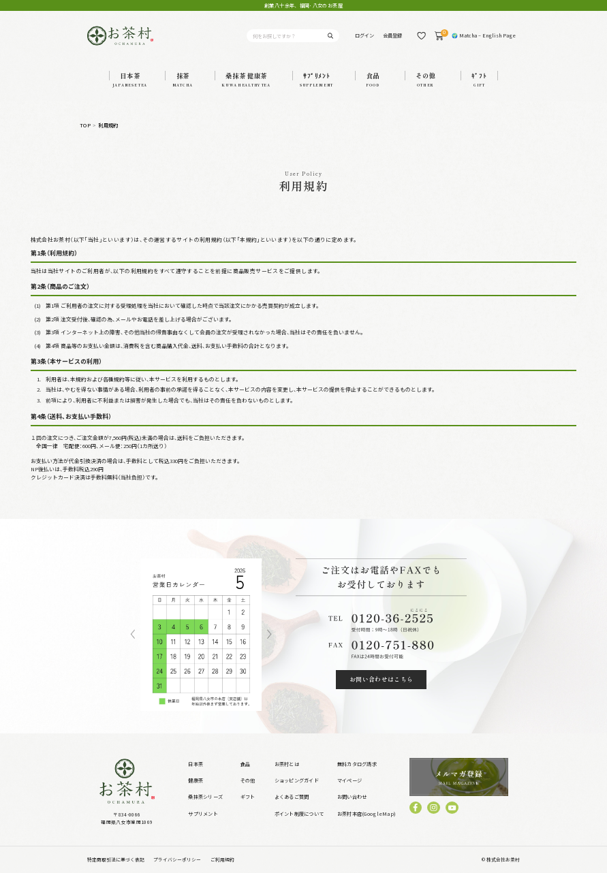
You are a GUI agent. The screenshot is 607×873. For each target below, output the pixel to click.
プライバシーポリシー (177, 859)
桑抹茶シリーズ (205, 796)
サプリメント (203, 813)
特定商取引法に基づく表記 (115, 859)
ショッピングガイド (297, 780)
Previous (133, 634)
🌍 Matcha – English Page (484, 35)
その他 (247, 780)
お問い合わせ (352, 796)
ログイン (364, 35)
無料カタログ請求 (357, 764)
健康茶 (195, 780)
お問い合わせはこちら (381, 679)
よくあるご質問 (292, 796)
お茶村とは (287, 764)
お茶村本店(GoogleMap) (366, 813)
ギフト (247, 796)
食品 (245, 764)
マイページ (349, 780)
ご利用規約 (222, 859)
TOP (85, 126)
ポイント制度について (299, 813)
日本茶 (195, 764)
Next (269, 634)
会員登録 (392, 35)
